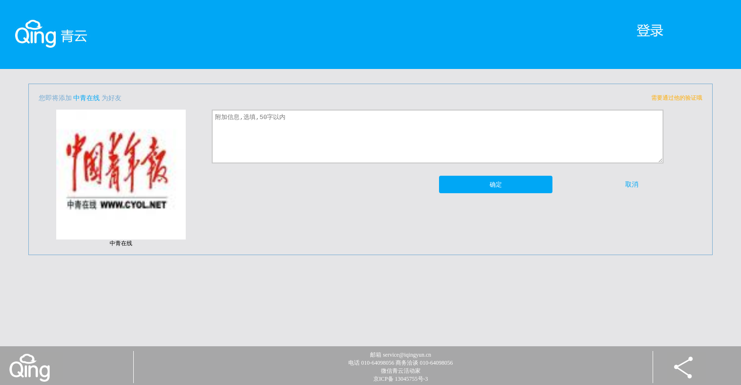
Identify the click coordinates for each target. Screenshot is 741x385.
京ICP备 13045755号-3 (400, 379)
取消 (631, 184)
